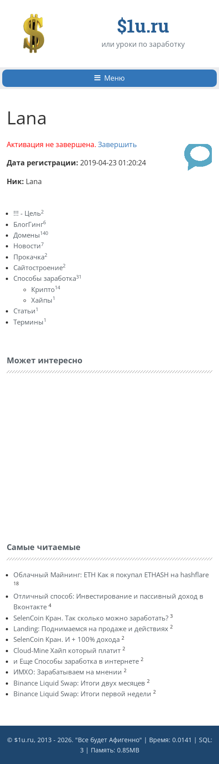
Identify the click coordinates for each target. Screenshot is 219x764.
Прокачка (30, 256)
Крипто (45, 289)
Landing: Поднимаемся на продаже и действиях (90, 628)
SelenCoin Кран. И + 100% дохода (66, 639)
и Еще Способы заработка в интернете (76, 661)
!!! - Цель (28, 213)
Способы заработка (47, 278)
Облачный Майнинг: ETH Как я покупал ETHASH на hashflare (111, 574)
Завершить (117, 144)
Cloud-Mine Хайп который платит (67, 650)
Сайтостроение (39, 267)
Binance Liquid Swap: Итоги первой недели (82, 693)
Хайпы (43, 300)
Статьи (25, 310)
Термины (29, 321)
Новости (28, 245)
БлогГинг (29, 224)
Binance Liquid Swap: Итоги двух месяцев (79, 682)
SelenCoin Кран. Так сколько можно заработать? (90, 617)
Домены (30, 234)
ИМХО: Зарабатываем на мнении (67, 671)
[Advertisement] (73, 455)
